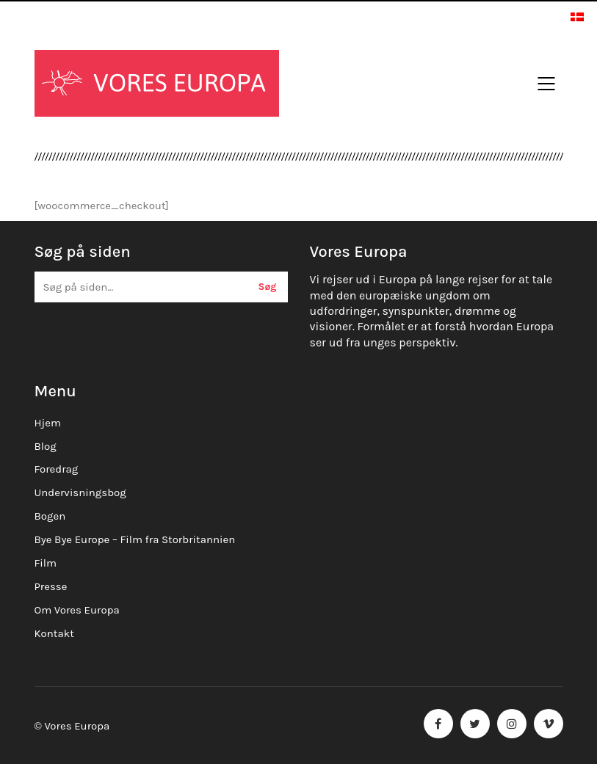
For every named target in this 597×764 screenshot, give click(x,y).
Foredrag (57, 469)
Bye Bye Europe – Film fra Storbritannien (135, 539)
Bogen (50, 516)
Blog (46, 446)
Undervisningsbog (80, 492)
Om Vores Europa (77, 609)
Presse (51, 586)
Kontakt (54, 633)
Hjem (48, 422)
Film (46, 563)
